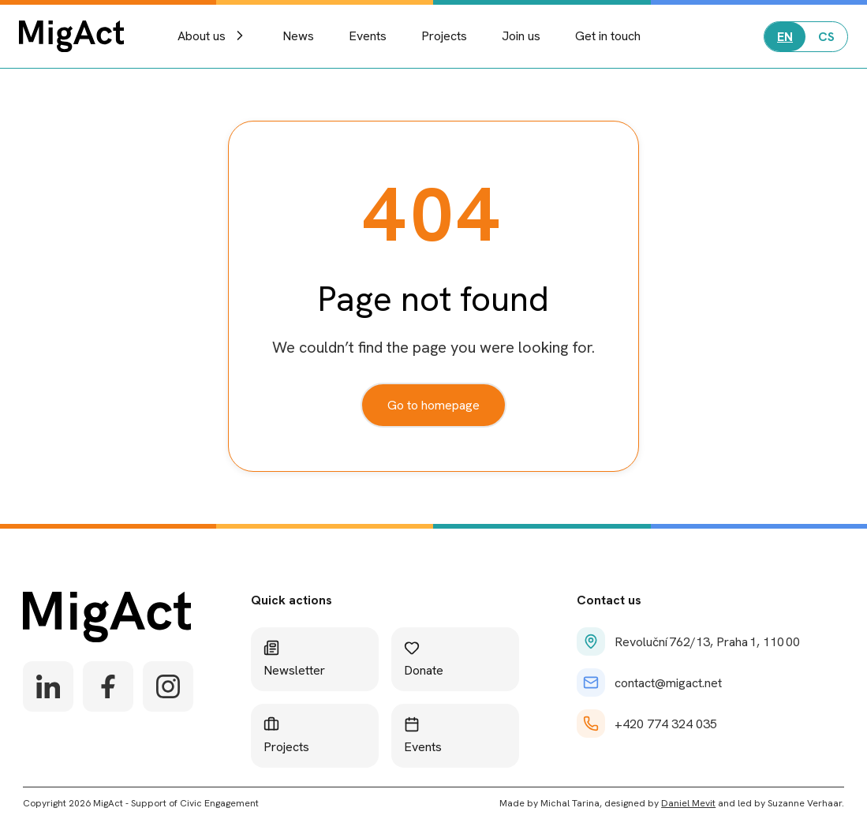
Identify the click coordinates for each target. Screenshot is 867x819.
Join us (521, 36)
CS (826, 36)
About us (213, 36)
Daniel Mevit (688, 803)
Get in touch (608, 36)
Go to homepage (433, 405)
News (298, 36)
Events (368, 36)
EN (785, 36)
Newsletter (294, 659)
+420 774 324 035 (647, 723)
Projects (444, 36)
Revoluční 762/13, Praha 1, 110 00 (688, 641)
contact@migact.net (649, 682)
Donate (423, 659)
